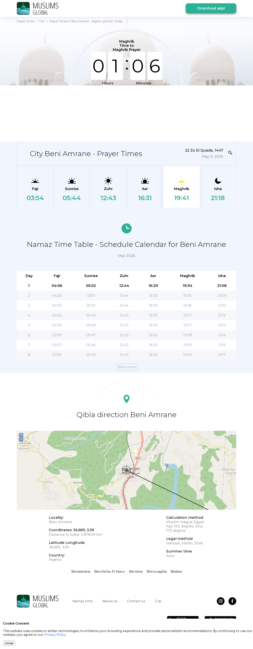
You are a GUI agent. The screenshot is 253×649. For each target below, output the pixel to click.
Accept (9, 643)
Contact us (136, 601)
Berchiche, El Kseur (109, 571)
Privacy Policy (55, 635)
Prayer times (25, 21)
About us (109, 601)
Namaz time (83, 601)
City (41, 21)
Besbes (176, 571)
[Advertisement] (126, 113)
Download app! (211, 8)
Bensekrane (80, 571)
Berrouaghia (157, 571)
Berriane (136, 571)
